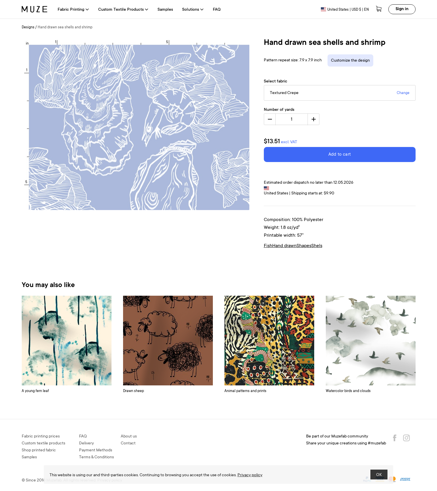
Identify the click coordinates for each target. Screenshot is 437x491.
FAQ (217, 10)
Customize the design (350, 60)
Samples (165, 10)
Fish (268, 246)
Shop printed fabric (39, 450)
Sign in (402, 9)
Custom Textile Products (123, 9)
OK (379, 475)
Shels (316, 246)
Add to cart (339, 154)
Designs (28, 27)
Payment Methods (95, 450)
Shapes (304, 246)
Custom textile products (43, 443)
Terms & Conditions (96, 457)
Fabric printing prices (41, 436)
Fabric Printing (73, 9)
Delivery (86, 443)
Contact (128, 443)
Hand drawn (284, 246)
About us (129, 436)
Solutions (193, 9)
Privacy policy (249, 475)
